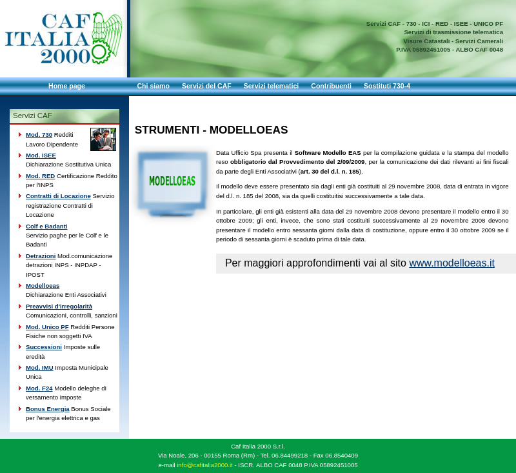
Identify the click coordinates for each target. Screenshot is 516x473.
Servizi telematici (271, 86)
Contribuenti (331, 86)
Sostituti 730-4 (387, 86)
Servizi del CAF (207, 86)
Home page (66, 86)
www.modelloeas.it (452, 262)
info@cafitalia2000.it (205, 464)
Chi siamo (153, 86)
